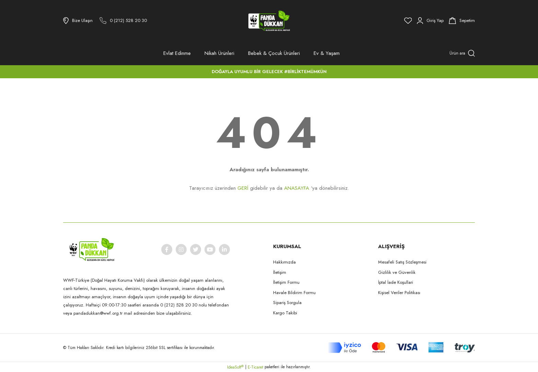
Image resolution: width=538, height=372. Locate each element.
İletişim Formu (286, 282)
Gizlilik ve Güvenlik (397, 272)
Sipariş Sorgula (287, 302)
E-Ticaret (255, 367)
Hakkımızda (284, 262)
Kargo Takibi (285, 313)
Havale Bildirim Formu (294, 292)
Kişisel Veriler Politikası (399, 292)
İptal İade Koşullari (395, 282)
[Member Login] (430, 20)
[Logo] (269, 20)
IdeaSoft (235, 367)
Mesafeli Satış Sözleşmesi (402, 262)
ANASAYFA (296, 188)
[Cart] (462, 20)
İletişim (279, 272)
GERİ (242, 188)
